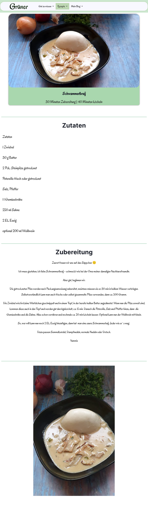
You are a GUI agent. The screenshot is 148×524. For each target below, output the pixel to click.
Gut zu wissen (47, 6)
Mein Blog (80, 6)
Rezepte (64, 6)
